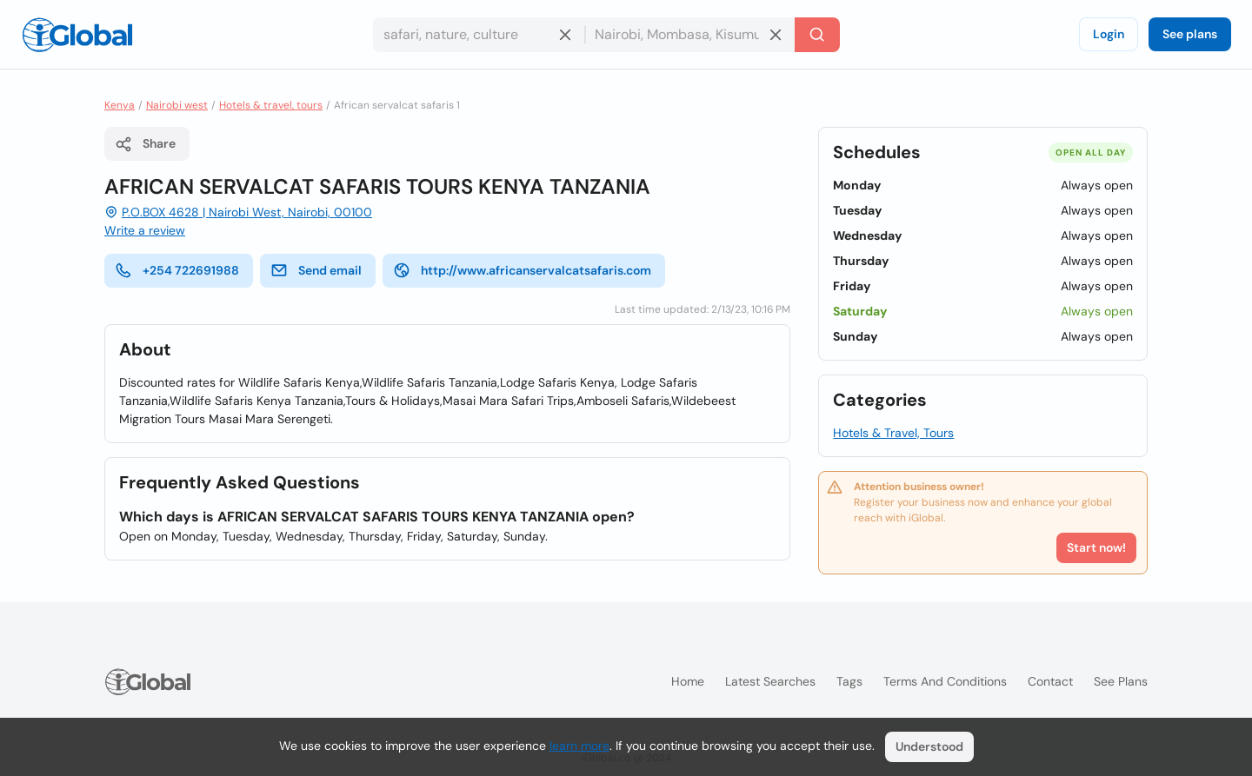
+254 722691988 (177, 270)
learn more (579, 745)
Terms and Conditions (945, 681)
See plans (1189, 34)
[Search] (817, 34)
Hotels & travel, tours (271, 105)
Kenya (119, 105)
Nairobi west (177, 105)
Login (1108, 34)
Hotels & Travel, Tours (893, 433)
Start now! (1096, 547)
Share (145, 144)
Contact (1050, 681)
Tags (849, 681)
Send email (316, 270)
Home (687, 681)
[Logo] (77, 34)
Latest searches (770, 681)
